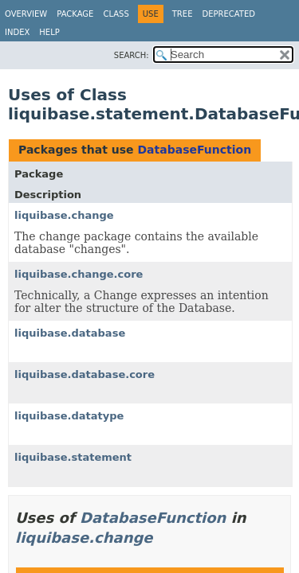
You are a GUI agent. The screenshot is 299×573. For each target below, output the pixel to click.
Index (17, 32)
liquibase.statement (73, 457)
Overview (26, 14)
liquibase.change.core (78, 274)
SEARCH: (131, 55)
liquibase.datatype (69, 416)
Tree (182, 14)
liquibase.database (69, 333)
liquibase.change (64, 215)
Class (115, 14)
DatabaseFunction (194, 149)
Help (49, 32)
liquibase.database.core (84, 374)
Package (75, 14)
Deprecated (228, 14)
